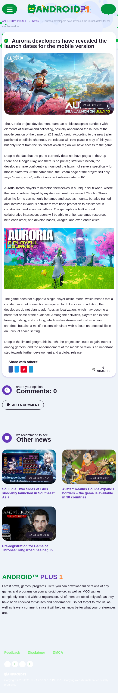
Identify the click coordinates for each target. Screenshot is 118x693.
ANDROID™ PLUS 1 (14, 21)
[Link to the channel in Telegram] (30, 664)
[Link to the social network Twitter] (15, 664)
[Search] (108, 9)
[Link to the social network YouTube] (7, 664)
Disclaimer (36, 652)
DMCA (58, 652)
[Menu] (9, 9)
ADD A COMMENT (23, 405)
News (35, 21)
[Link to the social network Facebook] (22, 664)
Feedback (12, 652)
